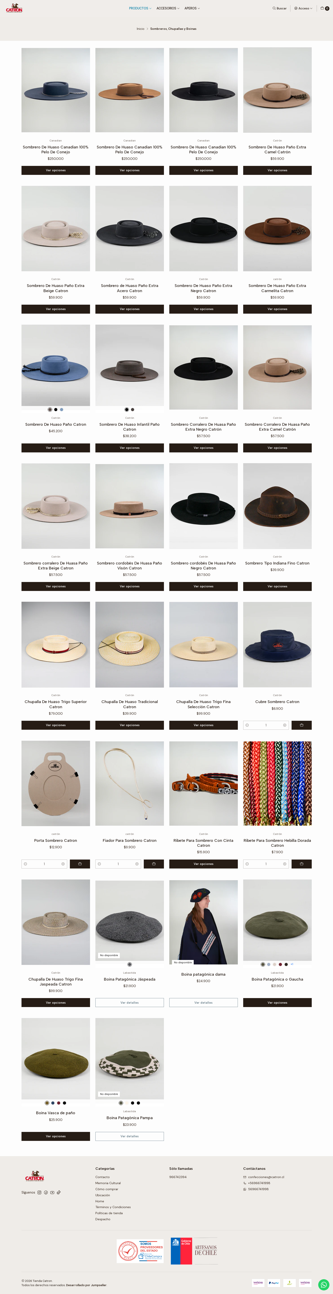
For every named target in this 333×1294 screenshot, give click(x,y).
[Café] (50, 431)
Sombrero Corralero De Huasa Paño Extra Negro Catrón (203, 449)
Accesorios (168, 8)
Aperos (192, 8)
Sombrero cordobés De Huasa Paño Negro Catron (203, 587)
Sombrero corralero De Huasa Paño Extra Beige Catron (56, 587)
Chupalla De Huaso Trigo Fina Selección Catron (203, 726)
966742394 (178, 1177)
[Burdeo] (280, 986)
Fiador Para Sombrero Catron (130, 862)
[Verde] (263, 986)
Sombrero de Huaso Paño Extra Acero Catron (129, 310)
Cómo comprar (106, 1189)
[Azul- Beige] (138, 1125)
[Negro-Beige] (132, 1125)
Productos (140, 8)
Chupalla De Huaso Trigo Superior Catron (56, 726)
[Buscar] (279, 8)
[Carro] (325, 8)
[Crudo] (274, 986)
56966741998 (256, 1189)
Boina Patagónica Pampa (130, 1139)
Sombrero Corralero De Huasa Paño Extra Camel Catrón (277, 449)
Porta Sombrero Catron (55, 862)
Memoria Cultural (108, 1183)
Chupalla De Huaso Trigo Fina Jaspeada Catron (55, 1003)
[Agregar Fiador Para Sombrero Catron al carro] (154, 885)
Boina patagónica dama (203, 996)
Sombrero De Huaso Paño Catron (55, 446)
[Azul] (268, 986)
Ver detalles (129, 1024)
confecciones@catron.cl (263, 1177)
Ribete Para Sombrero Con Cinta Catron (203, 865)
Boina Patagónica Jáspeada (129, 1001)
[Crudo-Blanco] (127, 1125)
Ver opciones (56, 170)
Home (99, 1201)
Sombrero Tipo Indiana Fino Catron (277, 584)
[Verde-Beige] (121, 1125)
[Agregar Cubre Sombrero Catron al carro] (302, 747)
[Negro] (56, 431)
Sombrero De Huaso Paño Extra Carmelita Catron (277, 310)
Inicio (140, 28)
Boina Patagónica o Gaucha (277, 1001)
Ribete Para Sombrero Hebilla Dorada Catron (277, 865)
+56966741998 (256, 1183)
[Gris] (61, 431)
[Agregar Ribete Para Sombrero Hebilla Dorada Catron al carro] (302, 885)
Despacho (102, 1219)
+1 (292, 986)
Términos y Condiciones (113, 1207)
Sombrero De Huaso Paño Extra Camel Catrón (277, 149)
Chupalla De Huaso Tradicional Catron (129, 726)
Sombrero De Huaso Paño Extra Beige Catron (55, 310)
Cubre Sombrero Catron (277, 723)
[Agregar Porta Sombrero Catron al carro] (80, 885)
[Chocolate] (286, 986)
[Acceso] (303, 8)
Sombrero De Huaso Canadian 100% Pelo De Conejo (55, 149)
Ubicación (102, 1195)
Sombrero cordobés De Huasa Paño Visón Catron (129, 587)
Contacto (102, 1177)
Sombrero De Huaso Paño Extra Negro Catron (203, 310)
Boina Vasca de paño (55, 1134)
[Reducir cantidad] (247, 747)
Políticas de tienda (109, 1213)
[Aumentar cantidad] (285, 747)
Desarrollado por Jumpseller (86, 1285)
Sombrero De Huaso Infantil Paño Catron (129, 449)
